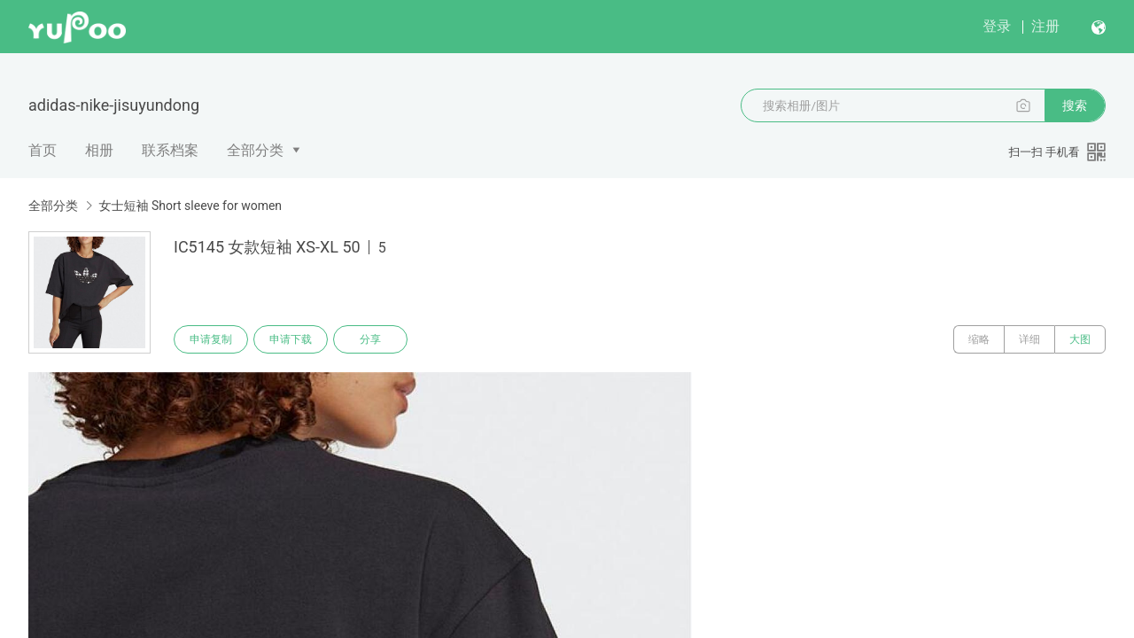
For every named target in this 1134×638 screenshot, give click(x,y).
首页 (42, 150)
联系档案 (170, 150)
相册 (99, 150)
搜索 (1074, 105)
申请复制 (211, 339)
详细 (1029, 339)
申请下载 (290, 339)
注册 (1045, 26)
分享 (370, 339)
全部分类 (255, 150)
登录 (997, 26)
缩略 (979, 339)
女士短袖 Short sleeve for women (190, 205)
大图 (1080, 339)
